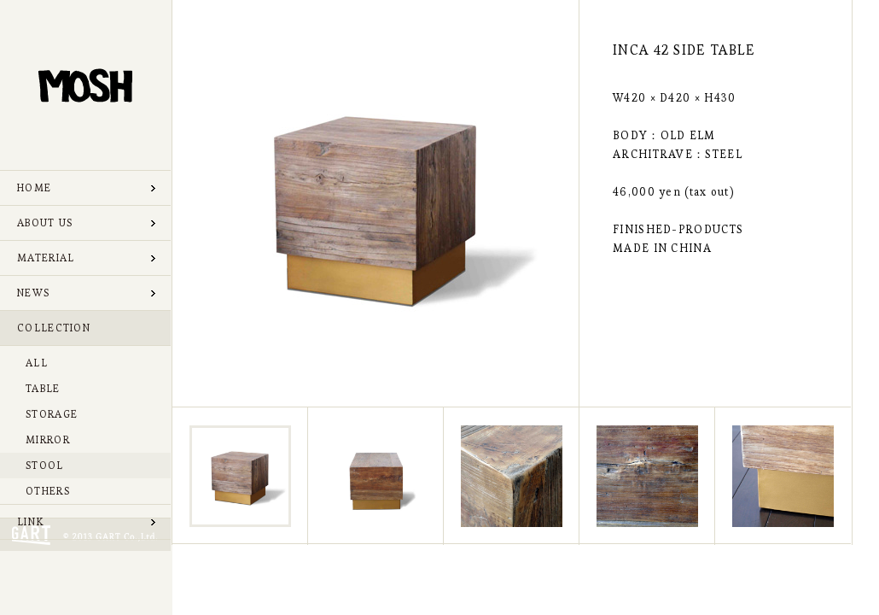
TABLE (43, 388)
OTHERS (48, 490)
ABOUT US (45, 222)
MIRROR (48, 439)
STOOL (45, 465)
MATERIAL (45, 257)
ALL (37, 362)
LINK (30, 521)
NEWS (33, 292)
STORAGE (52, 413)
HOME (34, 187)
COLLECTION (53, 327)
